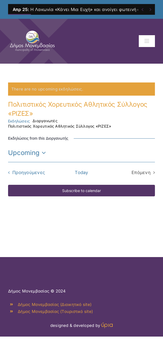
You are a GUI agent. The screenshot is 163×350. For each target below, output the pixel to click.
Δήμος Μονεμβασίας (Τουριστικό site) (55, 311)
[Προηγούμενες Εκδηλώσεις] (25, 172)
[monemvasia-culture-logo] (32, 28)
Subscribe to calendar (81, 190)
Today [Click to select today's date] (81, 172)
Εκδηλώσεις (19, 121)
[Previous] (142, 9)
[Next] (150, 9)
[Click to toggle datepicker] (28, 153)
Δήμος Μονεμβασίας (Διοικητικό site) (54, 304)
